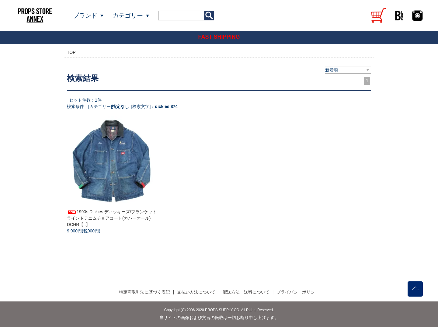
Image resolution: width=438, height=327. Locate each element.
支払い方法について (196, 292)
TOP (71, 52)
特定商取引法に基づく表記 (144, 292)
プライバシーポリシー (297, 292)
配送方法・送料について (246, 292)
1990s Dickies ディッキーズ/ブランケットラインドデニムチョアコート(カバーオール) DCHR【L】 (112, 218)
